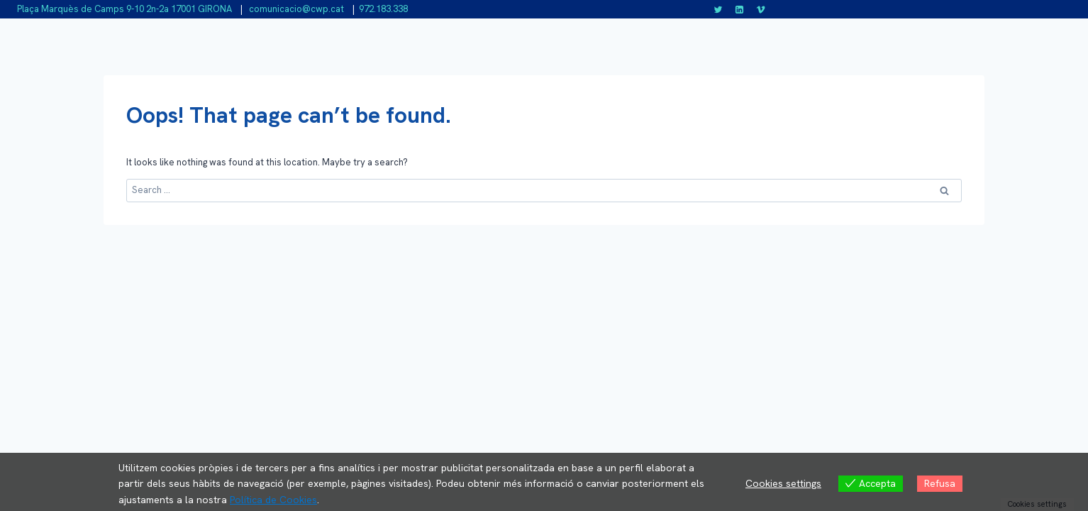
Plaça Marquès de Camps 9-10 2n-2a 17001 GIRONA (124, 9)
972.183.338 (383, 9)
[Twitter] (718, 9)
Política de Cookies (273, 499)
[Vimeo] (760, 9)
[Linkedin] (740, 9)
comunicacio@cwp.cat (295, 9)
